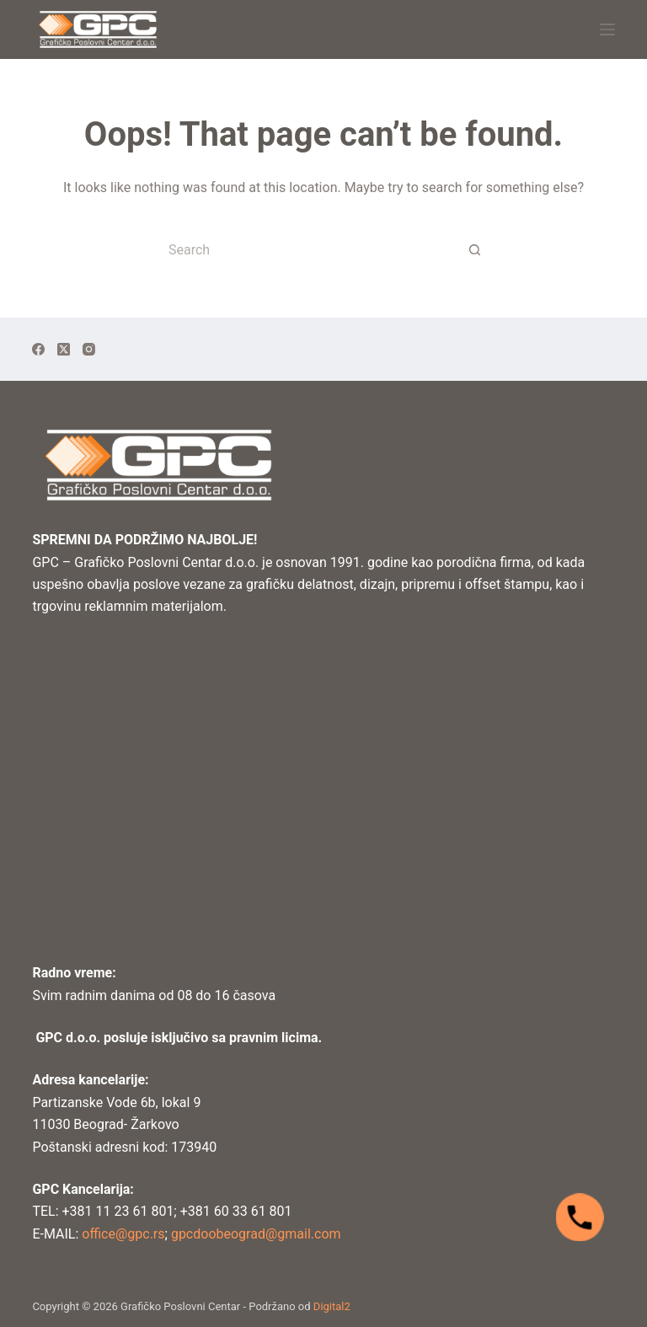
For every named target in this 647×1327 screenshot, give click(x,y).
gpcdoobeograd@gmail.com (256, 1234)
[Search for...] (306, 249)
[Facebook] (38, 349)
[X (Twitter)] (63, 349)
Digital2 (331, 1306)
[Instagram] (89, 349)
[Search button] (475, 249)
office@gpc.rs (121, 1234)
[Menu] (607, 29)
